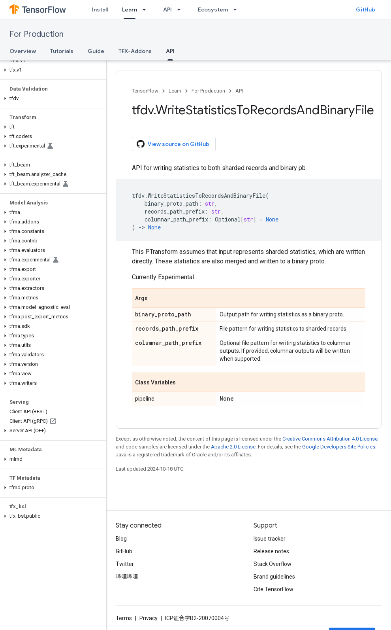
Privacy (148, 618)
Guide (96, 51)
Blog (121, 538)
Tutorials (61, 51)
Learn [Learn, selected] (129, 9)
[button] (51, 70)
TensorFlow (145, 91)
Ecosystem (213, 9)
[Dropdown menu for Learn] (146, 9)
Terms (124, 618)
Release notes (271, 551)
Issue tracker (270, 538)
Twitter (125, 564)
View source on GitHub (173, 144)
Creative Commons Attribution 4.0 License (330, 439)
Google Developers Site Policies (338, 447)
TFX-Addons (135, 51)
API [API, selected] (170, 51)
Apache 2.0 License (233, 447)
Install (100, 9)
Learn (175, 91)
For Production (36, 34)
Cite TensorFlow (273, 589)
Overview (22, 51)
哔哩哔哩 (127, 576)
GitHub (365, 9)
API (167, 9)
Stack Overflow (272, 564)
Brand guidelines (274, 576)
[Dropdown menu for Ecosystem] (237, 9)
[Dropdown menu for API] (181, 9)
